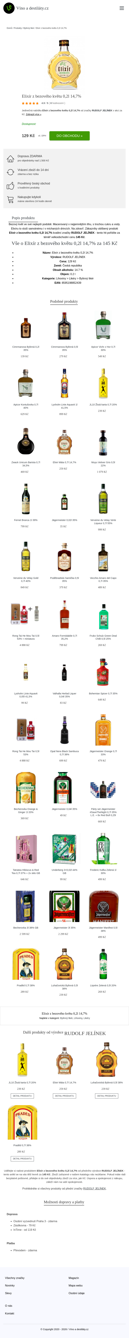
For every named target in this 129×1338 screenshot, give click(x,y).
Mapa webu (76, 1285)
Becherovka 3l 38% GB (25, 927)
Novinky (10, 1285)
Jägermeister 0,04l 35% (64, 809)
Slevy (8, 1293)
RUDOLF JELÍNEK (102, 110)
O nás (8, 1305)
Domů (9, 28)
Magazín (74, 1278)
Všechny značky (15, 1278)
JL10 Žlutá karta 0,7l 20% (103, 404)
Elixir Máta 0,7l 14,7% (64, 462)
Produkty (18, 28)
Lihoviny (78, 1018)
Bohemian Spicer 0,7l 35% (103, 693)
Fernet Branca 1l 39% (25, 520)
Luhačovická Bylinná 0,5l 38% (107, 1082)
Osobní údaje (77, 1293)
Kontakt (9, 1313)
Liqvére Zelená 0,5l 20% (103, 985)
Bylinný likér (28, 28)
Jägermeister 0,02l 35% (64, 520)
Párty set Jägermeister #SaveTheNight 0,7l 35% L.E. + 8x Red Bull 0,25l (103, 812)
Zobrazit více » (33, 114)
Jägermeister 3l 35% (64, 927)
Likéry (87, 1018)
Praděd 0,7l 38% (26, 985)
